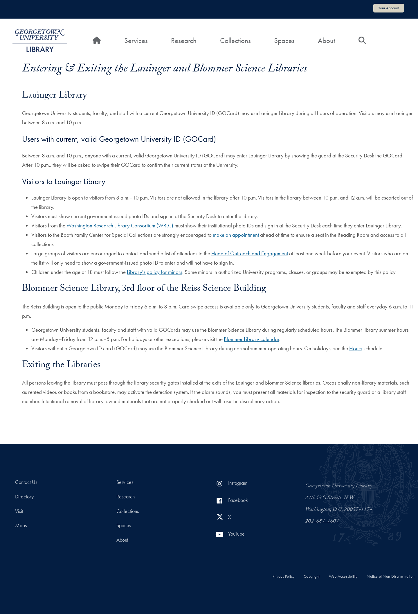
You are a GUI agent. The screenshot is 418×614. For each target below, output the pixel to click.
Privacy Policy (283, 576)
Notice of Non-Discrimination (391, 576)
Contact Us (26, 482)
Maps (21, 525)
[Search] (362, 41)
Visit (19, 511)
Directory (24, 496)
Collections (235, 40)
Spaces (284, 40)
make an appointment (236, 234)
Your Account (388, 7)
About (326, 40)
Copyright (312, 576)
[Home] (96, 41)
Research (184, 40)
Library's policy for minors (154, 272)
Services (136, 40)
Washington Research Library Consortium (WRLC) (119, 225)
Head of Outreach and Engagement (249, 253)
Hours (355, 348)
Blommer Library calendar (251, 339)
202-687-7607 (322, 521)
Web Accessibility (343, 576)
